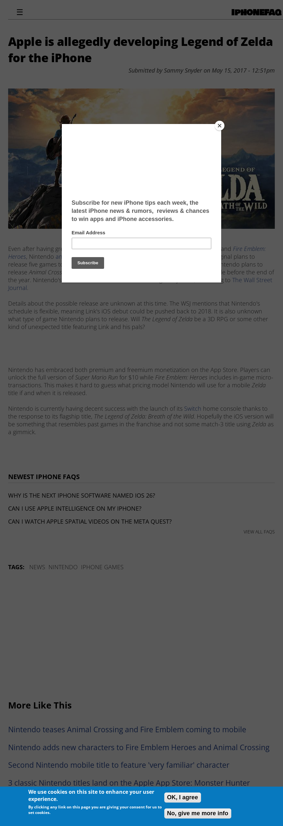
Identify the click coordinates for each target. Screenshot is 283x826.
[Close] (219, 126)
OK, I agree (182, 797)
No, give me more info (197, 813)
